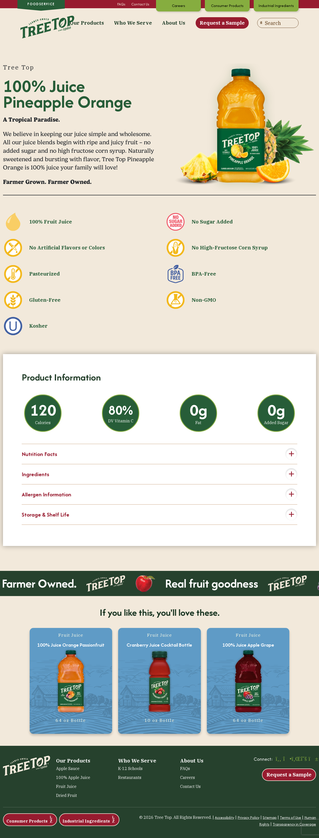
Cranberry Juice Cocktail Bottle (159, 644)
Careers (178, 5)
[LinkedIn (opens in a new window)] (295, 759)
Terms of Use (290, 817)
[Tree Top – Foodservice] (41, 22)
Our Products (87, 22)
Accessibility (224, 817)
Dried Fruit (66, 795)
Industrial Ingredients (276, 5)
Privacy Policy (248, 817)
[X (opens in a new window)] (304, 759)
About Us (173, 22)
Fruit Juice (66, 786)
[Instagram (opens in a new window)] (287, 759)
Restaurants (129, 777)
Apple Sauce (68, 768)
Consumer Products (227, 5)
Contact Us (140, 4)
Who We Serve (133, 22)
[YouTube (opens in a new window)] (312, 759)
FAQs (121, 4)
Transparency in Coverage (294, 824)
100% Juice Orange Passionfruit (70, 644)
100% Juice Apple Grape (248, 644)
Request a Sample (222, 22)
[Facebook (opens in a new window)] (278, 759)
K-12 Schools (130, 768)
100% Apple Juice (73, 777)
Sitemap (270, 817)
